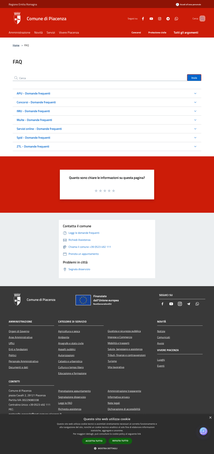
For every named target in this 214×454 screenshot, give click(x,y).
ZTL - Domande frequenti (33, 146)
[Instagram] (154, 18)
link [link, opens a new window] (139, 433)
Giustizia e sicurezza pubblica (124, 331)
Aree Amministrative (20, 337)
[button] (107, 448)
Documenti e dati (18, 367)
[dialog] (107, 434)
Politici (12, 355)
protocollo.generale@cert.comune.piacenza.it (35, 414)
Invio (194, 78)
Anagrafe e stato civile (71, 343)
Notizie (161, 331)
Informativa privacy (119, 397)
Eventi (161, 366)
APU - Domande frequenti (33, 93)
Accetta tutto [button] (94, 440)
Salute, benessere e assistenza (125, 349)
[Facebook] (138, 18)
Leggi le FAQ (65, 403)
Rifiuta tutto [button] (120, 440)
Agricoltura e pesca (69, 331)
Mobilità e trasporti (118, 343)
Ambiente (63, 337)
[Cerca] (201, 19)
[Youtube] (146, 18)
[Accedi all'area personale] (188, 4)
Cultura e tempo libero (71, 367)
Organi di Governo (19, 331)
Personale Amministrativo (23, 361)
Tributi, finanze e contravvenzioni (127, 355)
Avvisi (160, 343)
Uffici (12, 343)
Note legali (114, 403)
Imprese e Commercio (120, 337)
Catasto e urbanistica (70, 361)
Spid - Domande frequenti (33, 137)
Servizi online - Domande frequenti (39, 128)
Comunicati (163, 337)
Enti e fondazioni (18, 349)
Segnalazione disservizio (72, 397)
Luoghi (161, 360)
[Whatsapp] (171, 18)
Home (16, 45)
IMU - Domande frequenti (33, 111)
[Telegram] (163, 18)
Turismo (112, 361)
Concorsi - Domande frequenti (36, 102)
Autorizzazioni (66, 355)
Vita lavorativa (116, 367)
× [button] (210, 417)
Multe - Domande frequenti (34, 120)
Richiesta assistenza (69, 409)
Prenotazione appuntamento (74, 391)
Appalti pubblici (67, 349)
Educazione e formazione (72, 373)
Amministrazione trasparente (124, 391)
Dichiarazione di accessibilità (124, 409)
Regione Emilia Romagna (23, 4)
